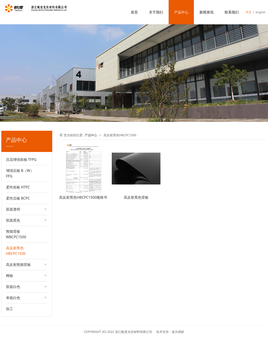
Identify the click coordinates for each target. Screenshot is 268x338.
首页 (134, 12)
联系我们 (232, 12)
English (260, 12)
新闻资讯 (206, 12)
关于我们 (156, 12)
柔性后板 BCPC (18, 198)
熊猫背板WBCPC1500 (16, 234)
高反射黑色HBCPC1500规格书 (83, 197)
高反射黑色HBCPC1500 (16, 251)
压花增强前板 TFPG (21, 159)
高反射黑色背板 (136, 197)
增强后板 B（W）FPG (20, 173)
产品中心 (181, 12)
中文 (248, 12)
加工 (9, 308)
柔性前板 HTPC (18, 187)
